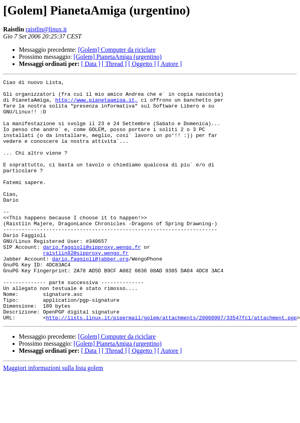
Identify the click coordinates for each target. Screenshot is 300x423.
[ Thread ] (114, 63)
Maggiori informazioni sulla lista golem (53, 416)
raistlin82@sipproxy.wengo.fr (85, 288)
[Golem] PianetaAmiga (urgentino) (118, 56)
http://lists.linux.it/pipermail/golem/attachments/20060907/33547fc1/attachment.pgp (171, 365)
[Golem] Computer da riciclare (117, 49)
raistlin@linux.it (46, 29)
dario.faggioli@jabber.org (90, 295)
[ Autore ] (169, 63)
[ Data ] (90, 63)
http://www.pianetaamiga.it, (96, 104)
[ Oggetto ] (142, 63)
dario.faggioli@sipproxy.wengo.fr (92, 280)
